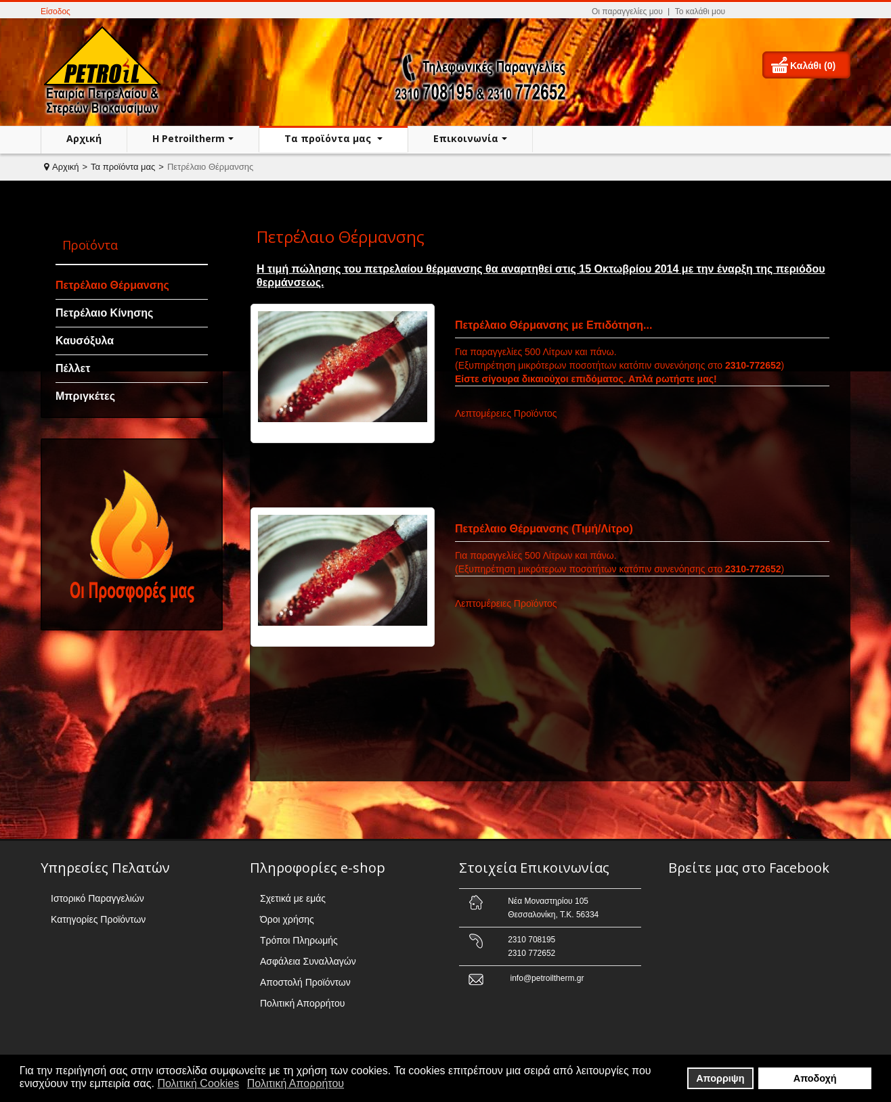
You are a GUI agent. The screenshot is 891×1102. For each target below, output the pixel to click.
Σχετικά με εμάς (293, 898)
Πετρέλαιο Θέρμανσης (112, 285)
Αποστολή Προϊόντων (305, 982)
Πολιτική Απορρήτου (302, 1003)
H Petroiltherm (188, 138)
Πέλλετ (73, 368)
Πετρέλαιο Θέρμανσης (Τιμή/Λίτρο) (544, 528)
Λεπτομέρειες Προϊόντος (506, 413)
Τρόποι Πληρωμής (299, 940)
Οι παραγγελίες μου (627, 11)
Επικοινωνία (465, 138)
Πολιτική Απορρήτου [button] (295, 1083)
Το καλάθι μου (700, 11)
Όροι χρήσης (287, 919)
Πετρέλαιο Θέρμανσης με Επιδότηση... (553, 325)
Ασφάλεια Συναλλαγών (308, 961)
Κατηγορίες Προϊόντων (98, 919)
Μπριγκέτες (85, 396)
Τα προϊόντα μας (329, 138)
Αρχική (84, 138)
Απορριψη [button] (720, 1078)
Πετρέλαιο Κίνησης (104, 313)
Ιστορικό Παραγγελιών (97, 898)
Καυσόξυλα (85, 340)
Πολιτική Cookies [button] (198, 1083)
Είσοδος (55, 11)
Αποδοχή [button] (815, 1078)
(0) (829, 65)
